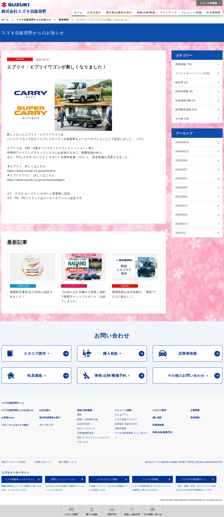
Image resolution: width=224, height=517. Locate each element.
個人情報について (68, 462)
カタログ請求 (159, 410)
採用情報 (195, 417)
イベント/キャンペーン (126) (192, 73)
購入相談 (157, 417)
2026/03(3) (182, 142)
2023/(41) (181, 178)
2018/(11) (181, 223)
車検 (79, 414)
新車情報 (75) (183, 64)
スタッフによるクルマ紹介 (15, 425)
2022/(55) (181, 187)
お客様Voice (7, 417)
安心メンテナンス (86, 428)
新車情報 (64, 19)
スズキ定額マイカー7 (125, 419)
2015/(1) (180, 232)
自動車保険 (120, 428)
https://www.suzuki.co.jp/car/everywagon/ (36, 179)
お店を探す (45, 410)
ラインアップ (46, 425)
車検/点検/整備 (84, 410)
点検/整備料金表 (85, 433)
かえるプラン (121, 414)
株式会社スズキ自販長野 (23, 11)
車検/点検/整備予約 (162, 432)
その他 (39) (182, 118)
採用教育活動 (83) (186, 109)
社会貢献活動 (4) (185, 100)
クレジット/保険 (123, 410)
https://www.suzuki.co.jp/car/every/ (31, 170)
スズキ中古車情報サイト (193, 479)
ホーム (5, 19)
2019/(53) (181, 214)
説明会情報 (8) (184, 91)
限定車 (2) (181, 82)
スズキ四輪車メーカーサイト (19, 479)
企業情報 (195, 410)
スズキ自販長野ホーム (12, 403)
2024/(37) (181, 169)
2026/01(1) (182, 151)
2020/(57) (181, 205)
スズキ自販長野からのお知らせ (34, 19)
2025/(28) (181, 160)
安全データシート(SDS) (13, 462)
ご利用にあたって (42, 462)
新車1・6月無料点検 (87, 419)
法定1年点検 (83, 424)
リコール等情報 (150, 479)
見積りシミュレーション (63, 479)
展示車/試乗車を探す (49, 417)
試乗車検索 (158, 425)
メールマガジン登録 (107, 479)
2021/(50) (181, 196)
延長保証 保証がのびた (126, 424)
